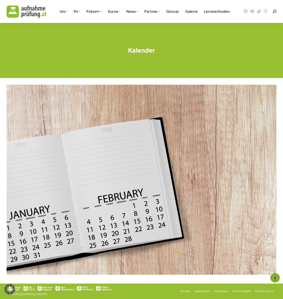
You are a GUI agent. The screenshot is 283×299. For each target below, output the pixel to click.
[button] (9, 289)
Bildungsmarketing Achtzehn (29, 294)
